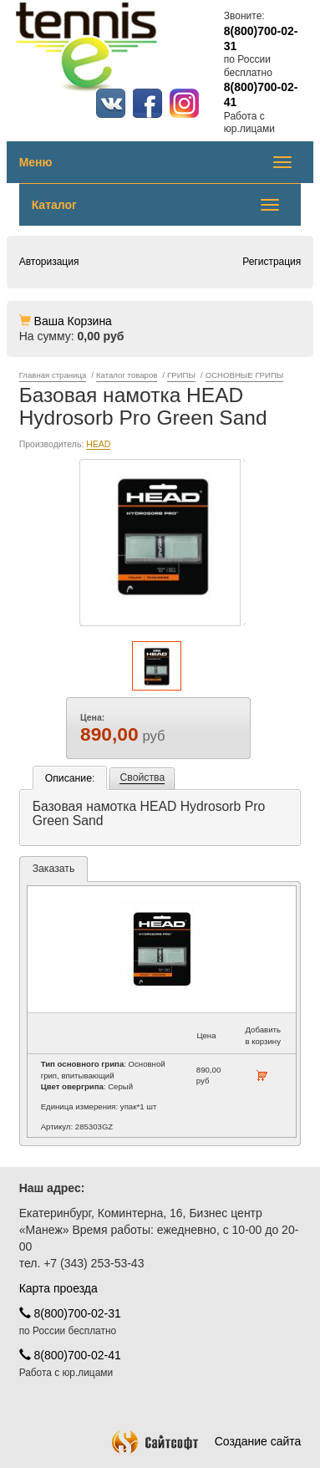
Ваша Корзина (73, 321)
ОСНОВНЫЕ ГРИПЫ (245, 375)
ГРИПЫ (181, 375)
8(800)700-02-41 (70, 1355)
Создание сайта (207, 1441)
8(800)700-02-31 (70, 1313)
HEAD (98, 444)
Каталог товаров (126, 375)
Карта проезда (58, 1288)
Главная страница (53, 375)
